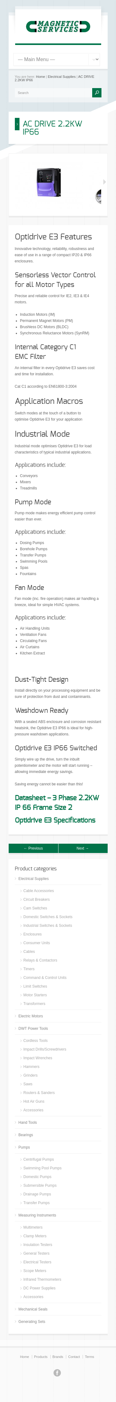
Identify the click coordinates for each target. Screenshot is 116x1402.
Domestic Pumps (38, 1177)
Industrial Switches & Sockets (48, 925)
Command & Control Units (45, 978)
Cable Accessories (39, 891)
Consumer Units (37, 943)
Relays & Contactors (40, 960)
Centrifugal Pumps (39, 1159)
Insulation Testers (38, 1245)
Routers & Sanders (39, 1093)
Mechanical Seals (33, 1309)
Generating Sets (32, 1321)
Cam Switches (35, 908)
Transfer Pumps (37, 1203)
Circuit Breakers (37, 899)
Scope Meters (35, 1271)
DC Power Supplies (40, 1288)
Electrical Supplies (62, 76)
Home (40, 76)
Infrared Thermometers (43, 1279)
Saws (28, 1084)
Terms (89, 1357)
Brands (58, 1357)
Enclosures (33, 934)
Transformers (34, 1004)
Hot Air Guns (34, 1101)
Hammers (32, 1067)
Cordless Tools (36, 1040)
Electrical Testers (37, 1262)
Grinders (31, 1075)
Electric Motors (31, 1016)
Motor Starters (35, 995)
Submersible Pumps (40, 1185)
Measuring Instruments (37, 1215)
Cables (29, 951)
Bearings (26, 1135)
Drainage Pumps (37, 1194)
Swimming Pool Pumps (43, 1168)
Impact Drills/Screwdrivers (45, 1049)
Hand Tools (28, 1122)
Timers (29, 969)
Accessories (34, 1110)
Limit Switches (35, 986)
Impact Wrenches (38, 1058)
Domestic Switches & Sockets (48, 917)
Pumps (24, 1147)
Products (40, 1357)
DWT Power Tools (33, 1028)
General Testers (37, 1253)
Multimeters (33, 1227)
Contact (74, 1357)
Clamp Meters (35, 1236)
